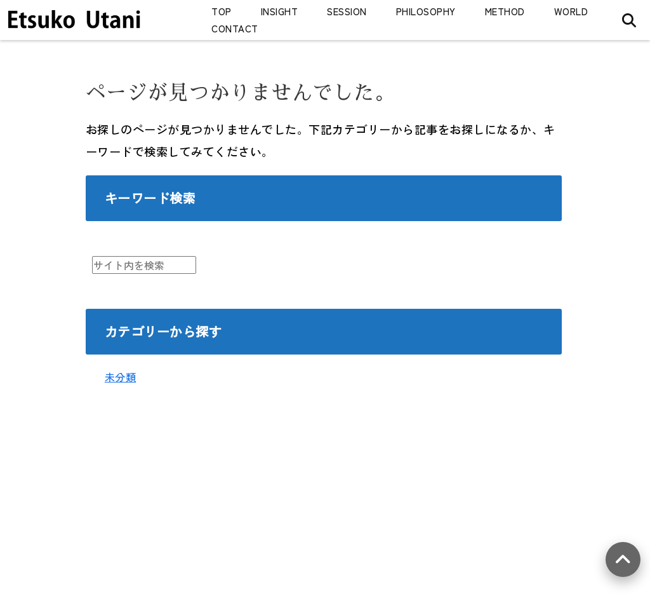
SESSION (347, 11)
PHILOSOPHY (426, 11)
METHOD (505, 11)
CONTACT (234, 28)
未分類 (120, 376)
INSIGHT (279, 11)
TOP (221, 11)
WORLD (571, 11)
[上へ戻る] (623, 559)
